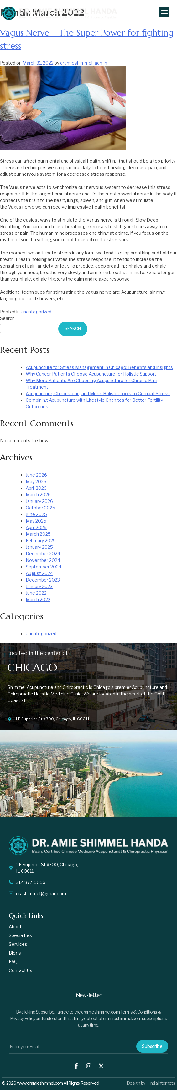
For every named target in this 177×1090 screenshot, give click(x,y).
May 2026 (36, 481)
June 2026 (36, 475)
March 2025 (38, 534)
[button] (164, 12)
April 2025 (36, 527)
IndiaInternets (161, 1083)
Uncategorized (36, 311)
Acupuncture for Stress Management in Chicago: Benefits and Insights (99, 367)
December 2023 (43, 579)
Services (18, 944)
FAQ (13, 961)
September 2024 (43, 566)
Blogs (15, 952)
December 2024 (43, 553)
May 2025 (36, 520)
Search (7, 318)
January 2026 (39, 501)
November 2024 (43, 560)
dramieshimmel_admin (83, 63)
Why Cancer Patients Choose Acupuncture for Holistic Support (91, 373)
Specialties (20, 935)
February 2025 (41, 540)
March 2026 (38, 494)
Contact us (20, 970)
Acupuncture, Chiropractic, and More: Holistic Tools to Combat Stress (98, 393)
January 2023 (39, 586)
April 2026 (36, 488)
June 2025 (36, 514)
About (15, 926)
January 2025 (39, 547)
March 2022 (38, 599)
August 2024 (39, 573)
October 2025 (40, 507)
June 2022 (36, 593)
